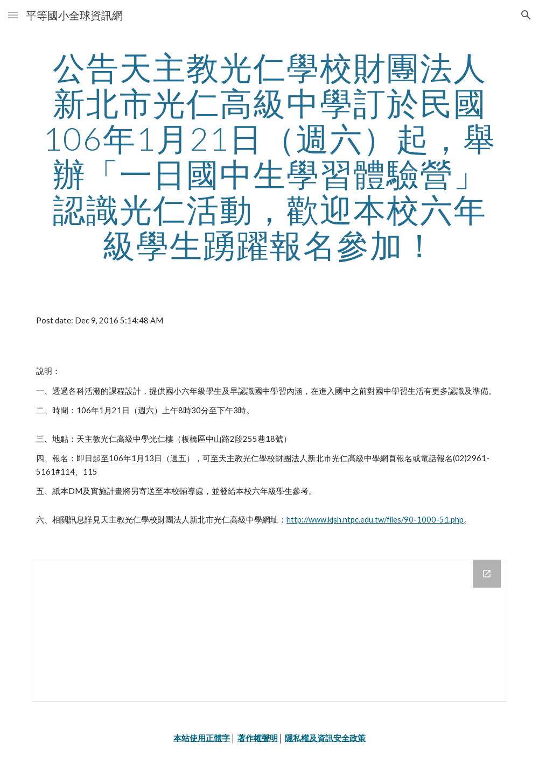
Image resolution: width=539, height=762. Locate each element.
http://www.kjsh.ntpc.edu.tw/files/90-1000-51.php (375, 519)
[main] (269, 156)
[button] (13, 15)
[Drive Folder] (269, 631)
